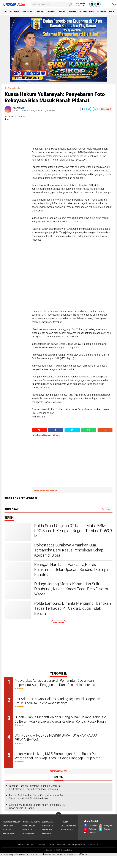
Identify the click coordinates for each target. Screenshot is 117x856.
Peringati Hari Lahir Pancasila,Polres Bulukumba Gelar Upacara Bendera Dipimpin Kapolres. (71, 569)
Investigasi (28, 834)
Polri (112, 11)
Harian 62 (8, 830)
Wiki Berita (47, 826)
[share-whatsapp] (95, 109)
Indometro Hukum (31, 822)
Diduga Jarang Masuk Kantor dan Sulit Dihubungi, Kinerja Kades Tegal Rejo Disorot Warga (71, 589)
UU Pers (31, 844)
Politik (72, 11)
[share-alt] (39, 430)
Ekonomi (102, 11)
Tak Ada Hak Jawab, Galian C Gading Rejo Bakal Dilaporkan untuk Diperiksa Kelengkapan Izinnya (57, 701)
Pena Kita (27, 830)
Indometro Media (11, 822)
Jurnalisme (48, 822)
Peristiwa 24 (9, 826)
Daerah (39, 11)
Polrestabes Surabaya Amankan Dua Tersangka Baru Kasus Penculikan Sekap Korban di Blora (68, 550)
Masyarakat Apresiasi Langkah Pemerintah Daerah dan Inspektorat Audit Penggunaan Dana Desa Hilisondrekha (55, 683)
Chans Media (28, 826)
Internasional (87, 11)
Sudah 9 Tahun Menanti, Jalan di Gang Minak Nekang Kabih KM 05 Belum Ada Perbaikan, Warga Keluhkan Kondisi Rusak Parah (61, 719)
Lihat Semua (58, 622)
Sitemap (51, 844)
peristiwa (28, 11)
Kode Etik (41, 844)
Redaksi (21, 844)
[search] (52, 4)
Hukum (62, 11)
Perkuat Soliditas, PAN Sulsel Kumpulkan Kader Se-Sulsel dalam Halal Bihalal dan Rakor (36, 797)
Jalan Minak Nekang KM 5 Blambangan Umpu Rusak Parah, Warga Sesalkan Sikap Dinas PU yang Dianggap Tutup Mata (58, 756)
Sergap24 (46, 834)
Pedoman (61, 844)
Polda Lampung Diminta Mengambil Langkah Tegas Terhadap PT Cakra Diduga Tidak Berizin (72, 608)
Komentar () (106, 109)
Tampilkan (106, 509)
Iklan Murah (93, 844)
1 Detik (64, 822)
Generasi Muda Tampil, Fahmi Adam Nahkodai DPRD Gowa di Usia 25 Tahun (37, 807)
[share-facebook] (82, 109)
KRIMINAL (51, 11)
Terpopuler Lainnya (58, 771)
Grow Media (67, 830)
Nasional (14, 11)
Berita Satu (8, 834)
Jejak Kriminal (68, 826)
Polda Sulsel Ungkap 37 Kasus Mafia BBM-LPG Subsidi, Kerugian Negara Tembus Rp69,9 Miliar (73, 530)
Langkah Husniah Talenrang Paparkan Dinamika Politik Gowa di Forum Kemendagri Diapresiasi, (35, 788)
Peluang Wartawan (77, 844)
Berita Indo (47, 830)
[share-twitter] (88, 109)
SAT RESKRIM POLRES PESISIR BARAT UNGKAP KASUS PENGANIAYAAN (56, 738)
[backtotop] (58, 815)
